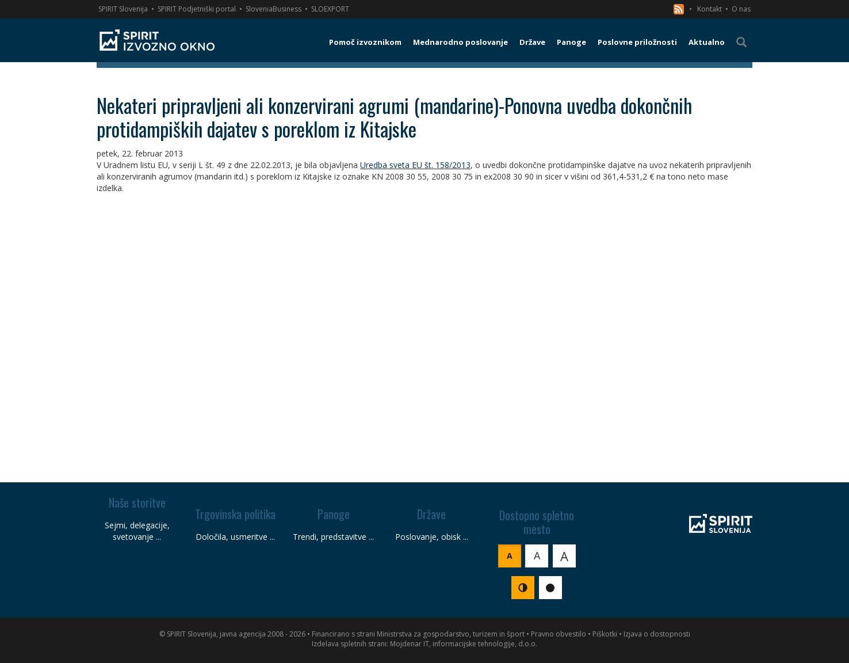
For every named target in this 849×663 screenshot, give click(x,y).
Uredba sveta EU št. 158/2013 (415, 164)
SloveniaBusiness (273, 9)
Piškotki (604, 634)
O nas (741, 9)
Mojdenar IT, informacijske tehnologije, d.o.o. (463, 644)
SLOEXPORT (330, 9)
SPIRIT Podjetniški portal (197, 9)
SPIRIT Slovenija (123, 9)
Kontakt (709, 9)
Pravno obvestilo (558, 634)
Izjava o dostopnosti (657, 634)
